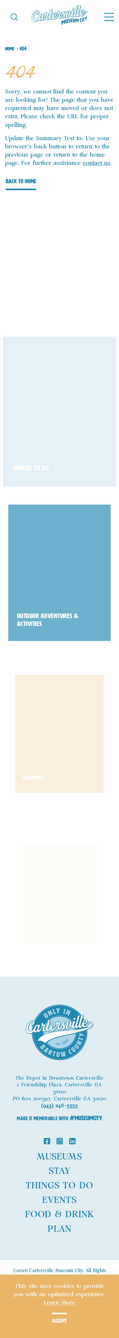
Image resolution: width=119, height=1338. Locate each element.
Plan (59, 1229)
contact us (96, 163)
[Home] (59, 16)
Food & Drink (59, 1214)
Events (59, 1200)
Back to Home (21, 181)
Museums (59, 1157)
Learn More (59, 1303)
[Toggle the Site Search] (14, 16)
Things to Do (59, 1185)
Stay (59, 1171)
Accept (59, 1321)
